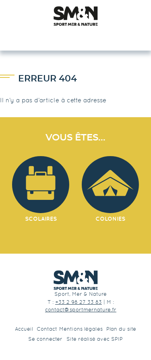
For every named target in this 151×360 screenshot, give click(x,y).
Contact (47, 329)
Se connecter (45, 339)
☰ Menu (75, 36)
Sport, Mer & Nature (80, 294)
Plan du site (121, 329)
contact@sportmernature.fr (80, 310)
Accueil (24, 329)
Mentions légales (81, 329)
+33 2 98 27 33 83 (78, 302)
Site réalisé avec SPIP (94, 339)
